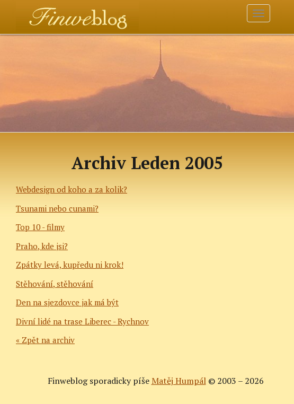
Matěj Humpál (179, 381)
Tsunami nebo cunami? (57, 208)
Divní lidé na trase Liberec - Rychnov (82, 321)
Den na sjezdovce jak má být (67, 302)
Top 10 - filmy (40, 227)
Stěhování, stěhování (54, 283)
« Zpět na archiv (45, 340)
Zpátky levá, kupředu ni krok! (69, 264)
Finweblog (46, 13)
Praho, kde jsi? (42, 246)
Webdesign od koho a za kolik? (71, 189)
